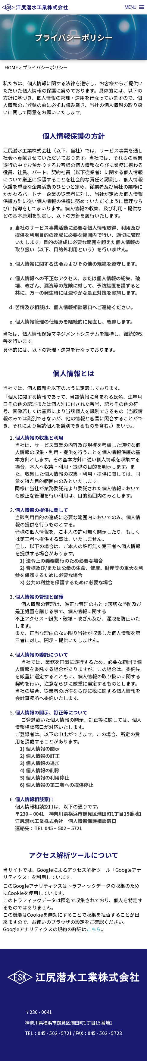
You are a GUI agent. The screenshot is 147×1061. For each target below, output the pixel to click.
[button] (130, 7)
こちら (93, 929)
